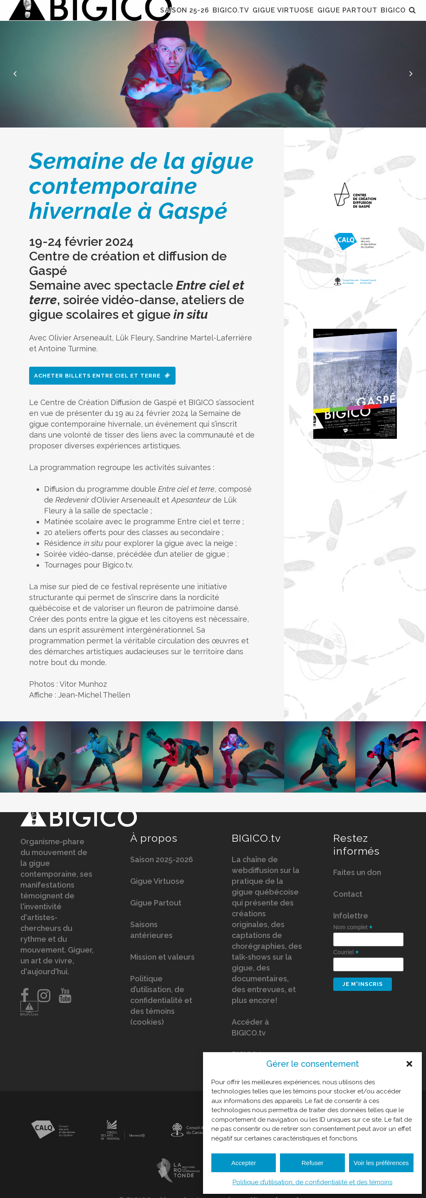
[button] (409, 1064)
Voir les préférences (381, 1162)
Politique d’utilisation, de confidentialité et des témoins (312, 1182)
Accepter (243, 1162)
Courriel (346, 954)
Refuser (313, 1162)
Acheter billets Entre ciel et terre (102, 376)
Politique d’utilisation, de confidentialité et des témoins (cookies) (161, 1001)
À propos (154, 839)
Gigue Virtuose (157, 882)
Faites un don (357, 873)
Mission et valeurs (162, 958)
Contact (347, 895)
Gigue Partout (155, 904)
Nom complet (353, 929)
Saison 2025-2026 (161, 860)
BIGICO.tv (256, 839)
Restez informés (356, 845)
